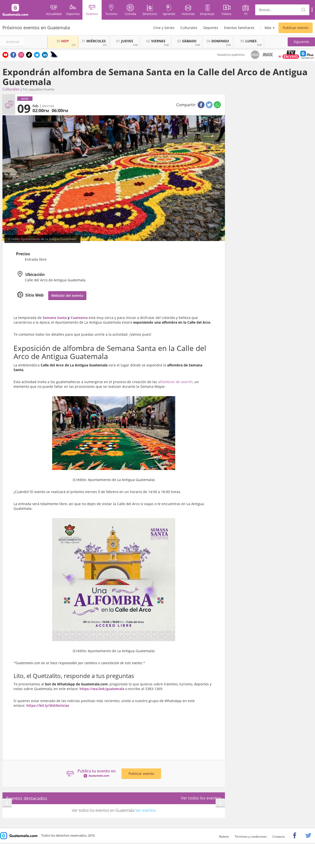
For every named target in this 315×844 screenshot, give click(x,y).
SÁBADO (186, 41)
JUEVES (124, 41)
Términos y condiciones (251, 836)
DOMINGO (217, 41)
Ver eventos (145, 810)
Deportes (210, 27)
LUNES (248, 41)
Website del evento (67, 295)
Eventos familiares (239, 27)
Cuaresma (79, 317)
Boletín (224, 836)
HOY (62, 41)
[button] (301, 41)
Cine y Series (163, 27)
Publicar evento (295, 27)
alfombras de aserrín (175, 381)
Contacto (278, 836)
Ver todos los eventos (201, 798)
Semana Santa (54, 317)
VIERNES (155, 41)
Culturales (188, 27)
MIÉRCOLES (93, 41)
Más (268, 27)
